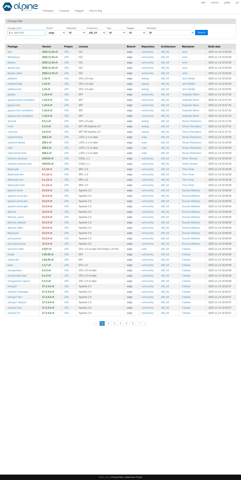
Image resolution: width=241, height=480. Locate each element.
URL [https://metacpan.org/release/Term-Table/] (66, 249)
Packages (48, 10)
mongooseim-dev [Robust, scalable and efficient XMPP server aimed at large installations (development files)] (17, 275)
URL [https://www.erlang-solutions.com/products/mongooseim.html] (66, 270)
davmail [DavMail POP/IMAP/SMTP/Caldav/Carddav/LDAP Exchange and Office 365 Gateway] (12, 121)
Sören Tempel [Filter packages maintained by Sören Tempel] (189, 158)
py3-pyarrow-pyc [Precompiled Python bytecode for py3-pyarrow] (17, 243)
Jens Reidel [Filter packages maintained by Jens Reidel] (188, 78)
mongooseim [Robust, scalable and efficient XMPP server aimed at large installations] (15, 270)
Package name (14, 28)
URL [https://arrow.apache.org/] (66, 190)
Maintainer (151, 28)
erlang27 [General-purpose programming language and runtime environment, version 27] (12, 286)
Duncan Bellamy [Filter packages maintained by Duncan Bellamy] (191, 190)
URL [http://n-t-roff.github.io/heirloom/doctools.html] (66, 158)
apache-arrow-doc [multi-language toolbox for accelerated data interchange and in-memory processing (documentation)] (18, 201)
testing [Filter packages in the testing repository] (145, 78)
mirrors (215, 2)
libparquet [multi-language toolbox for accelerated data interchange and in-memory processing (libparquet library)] (13, 233)
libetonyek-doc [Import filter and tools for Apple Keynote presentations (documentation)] (16, 179)
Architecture (92, 28)
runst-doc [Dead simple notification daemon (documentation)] (13, 132)
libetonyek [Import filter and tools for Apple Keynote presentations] (13, 169)
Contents (64, 10)
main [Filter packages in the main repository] (144, 137)
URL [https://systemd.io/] (66, 137)
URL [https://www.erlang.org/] (66, 286)
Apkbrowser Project (133, 477)
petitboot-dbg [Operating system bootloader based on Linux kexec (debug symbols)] (15, 83)
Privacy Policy (117, 477)
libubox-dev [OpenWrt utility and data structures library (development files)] (14, 67)
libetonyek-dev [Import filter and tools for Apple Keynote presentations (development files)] (16, 174)
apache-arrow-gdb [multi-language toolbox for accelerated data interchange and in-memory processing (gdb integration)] (18, 206)
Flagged (79, 10)
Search (201, 32)
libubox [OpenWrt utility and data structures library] (12, 62)
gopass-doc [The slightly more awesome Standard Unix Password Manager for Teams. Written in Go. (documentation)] (14, 105)
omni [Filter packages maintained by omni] (184, 52)
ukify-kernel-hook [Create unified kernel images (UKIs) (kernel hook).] (17, 153)
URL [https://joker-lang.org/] (66, 265)
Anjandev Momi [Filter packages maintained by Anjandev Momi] (190, 94)
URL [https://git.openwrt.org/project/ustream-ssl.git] (66, 52)
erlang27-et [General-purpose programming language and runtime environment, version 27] (14, 313)
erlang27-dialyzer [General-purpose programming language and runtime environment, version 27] (17, 302)
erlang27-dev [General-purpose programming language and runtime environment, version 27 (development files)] (15, 297)
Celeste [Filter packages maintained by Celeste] (186, 249)
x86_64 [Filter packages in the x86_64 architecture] (165, 52)
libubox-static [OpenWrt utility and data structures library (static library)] (15, 73)
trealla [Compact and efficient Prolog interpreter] (11, 254)
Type (109, 28)
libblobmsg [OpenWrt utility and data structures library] (13, 57)
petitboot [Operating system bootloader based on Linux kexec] (12, 78)
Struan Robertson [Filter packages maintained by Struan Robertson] (191, 121)
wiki (203, 2)
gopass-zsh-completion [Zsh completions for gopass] (20, 116)
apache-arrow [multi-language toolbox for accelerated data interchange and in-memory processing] (15, 190)
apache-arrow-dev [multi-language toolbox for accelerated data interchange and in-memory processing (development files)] (18, 196)
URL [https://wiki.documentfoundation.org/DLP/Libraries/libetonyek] (66, 169)
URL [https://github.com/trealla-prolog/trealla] (66, 254)
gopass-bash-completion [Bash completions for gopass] (21, 100)
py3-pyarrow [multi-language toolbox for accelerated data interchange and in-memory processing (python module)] (14, 238)
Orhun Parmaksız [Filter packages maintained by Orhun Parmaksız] (191, 126)
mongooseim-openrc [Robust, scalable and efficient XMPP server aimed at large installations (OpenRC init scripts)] (19, 281)
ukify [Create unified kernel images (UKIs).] (10, 147)
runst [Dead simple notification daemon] (10, 126)
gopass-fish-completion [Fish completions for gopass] (20, 110)
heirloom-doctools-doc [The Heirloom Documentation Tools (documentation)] (20, 163)
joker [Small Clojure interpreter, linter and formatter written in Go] (10, 265)
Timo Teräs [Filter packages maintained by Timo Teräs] (188, 169)
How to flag (95, 10)
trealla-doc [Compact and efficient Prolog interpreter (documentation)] (13, 259)
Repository (71, 28)
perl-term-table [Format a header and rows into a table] (16, 249)
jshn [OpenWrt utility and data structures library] (10, 52)
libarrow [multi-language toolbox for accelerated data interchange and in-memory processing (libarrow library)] (12, 211)
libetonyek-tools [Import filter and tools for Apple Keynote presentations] (16, 185)
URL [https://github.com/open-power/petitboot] (66, 78)
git (237, 2)
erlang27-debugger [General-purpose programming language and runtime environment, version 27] (18, 291)
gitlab (227, 2)
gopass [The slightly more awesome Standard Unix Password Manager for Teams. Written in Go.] (12, 94)
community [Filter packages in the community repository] (148, 52)
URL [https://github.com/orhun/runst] (66, 126)
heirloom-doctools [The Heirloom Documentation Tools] (17, 158)
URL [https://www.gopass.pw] (66, 94)
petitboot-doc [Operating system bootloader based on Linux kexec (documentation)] (15, 89)
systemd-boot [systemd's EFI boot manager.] (15, 137)
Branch (50, 28)
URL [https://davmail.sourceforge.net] (66, 121)
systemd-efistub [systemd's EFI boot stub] (16, 142)
